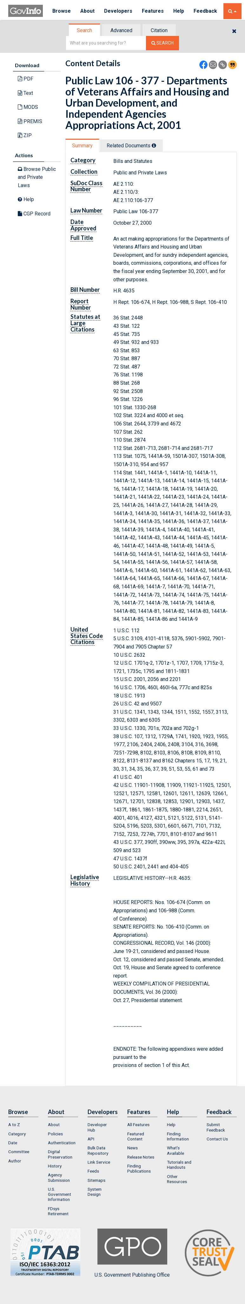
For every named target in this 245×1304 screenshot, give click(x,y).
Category (17, 1133)
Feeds (93, 1171)
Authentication (62, 1142)
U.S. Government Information (59, 1194)
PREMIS (30, 121)
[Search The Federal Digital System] (162, 43)
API (91, 1138)
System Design (95, 1192)
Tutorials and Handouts (179, 1165)
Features (153, 11)
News (132, 1147)
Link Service (99, 1162)
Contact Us (217, 1138)
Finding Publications (139, 1168)
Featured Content (135, 1136)
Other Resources (177, 1179)
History (55, 1165)
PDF (25, 79)
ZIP (25, 135)
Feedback (205, 11)
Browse (61, 11)
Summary (82, 146)
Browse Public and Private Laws (37, 177)
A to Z (14, 1124)
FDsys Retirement (58, 1211)
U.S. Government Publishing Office (132, 1253)
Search (84, 30)
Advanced (121, 30)
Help (178, 11)
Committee (18, 1151)
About (87, 11)
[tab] (85, 30)
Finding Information (178, 1136)
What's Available (175, 1150)
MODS (28, 107)
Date (12, 1142)
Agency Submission (59, 1177)
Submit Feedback (216, 1127)
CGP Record (34, 214)
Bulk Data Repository (98, 1150)
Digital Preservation (60, 1154)
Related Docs (131, 146)
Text (25, 93)
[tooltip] (154, 145)
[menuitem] (23, 1124)
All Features (138, 1124)
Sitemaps (96, 1180)
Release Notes (140, 1157)
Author (14, 1160)
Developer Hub (97, 1127)
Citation (159, 30)
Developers (118, 11)
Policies (55, 1133)
